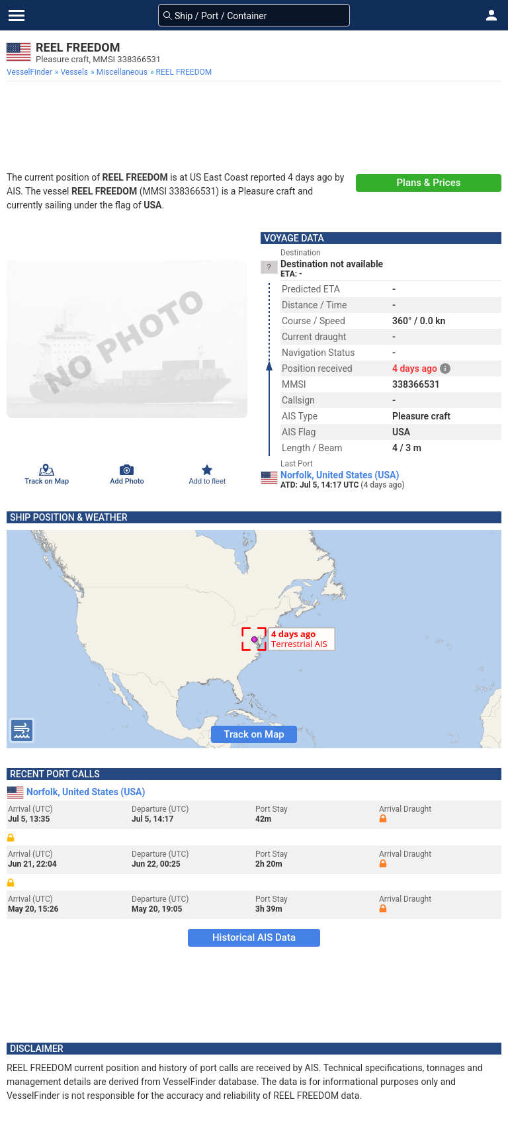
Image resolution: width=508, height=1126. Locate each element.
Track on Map (254, 734)
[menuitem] (31, 72)
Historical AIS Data (254, 937)
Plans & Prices (429, 183)
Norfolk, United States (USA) (339, 475)
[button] (491, 15)
